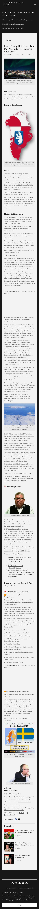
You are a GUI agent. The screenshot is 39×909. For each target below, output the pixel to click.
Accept (19, 905)
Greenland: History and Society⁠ (17, 557)
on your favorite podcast (16, 24)
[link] (14, 5)
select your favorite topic (16, 28)
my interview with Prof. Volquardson (18, 584)
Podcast (20, 105)
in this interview (28, 533)
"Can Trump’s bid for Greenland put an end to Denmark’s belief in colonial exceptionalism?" (21, 574)
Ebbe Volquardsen (9, 520)
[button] (35, 4)
